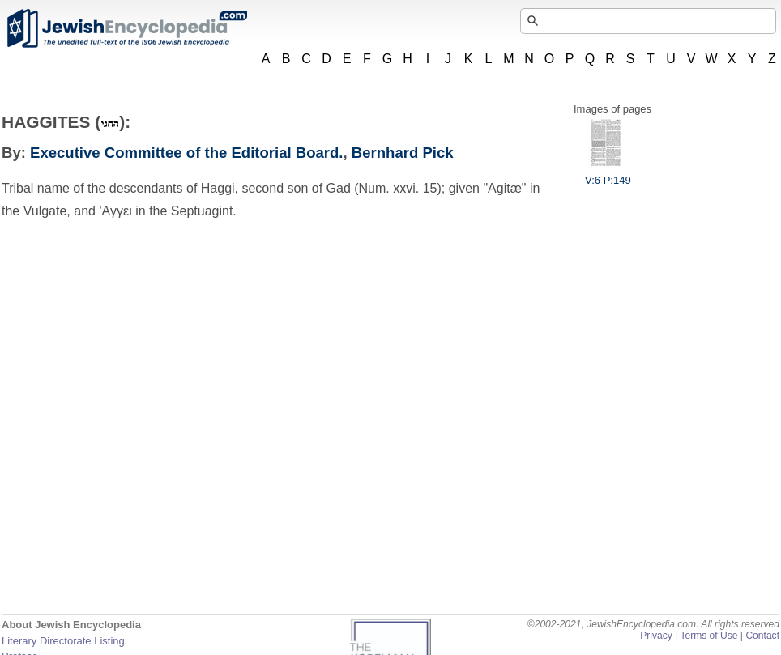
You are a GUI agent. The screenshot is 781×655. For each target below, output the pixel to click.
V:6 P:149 (608, 174)
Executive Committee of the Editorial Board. (186, 152)
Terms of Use (708, 635)
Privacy (656, 635)
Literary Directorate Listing (63, 641)
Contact (762, 635)
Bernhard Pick (403, 152)
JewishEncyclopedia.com (126, 28)
